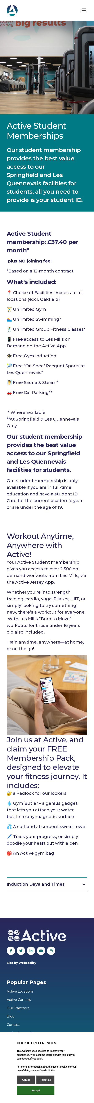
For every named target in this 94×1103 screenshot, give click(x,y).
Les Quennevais (42, 461)
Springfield (22, 174)
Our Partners (18, 1008)
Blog (11, 1016)
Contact (13, 1025)
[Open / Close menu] (83, 10)
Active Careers (19, 1000)
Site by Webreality (21, 962)
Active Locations (20, 991)
